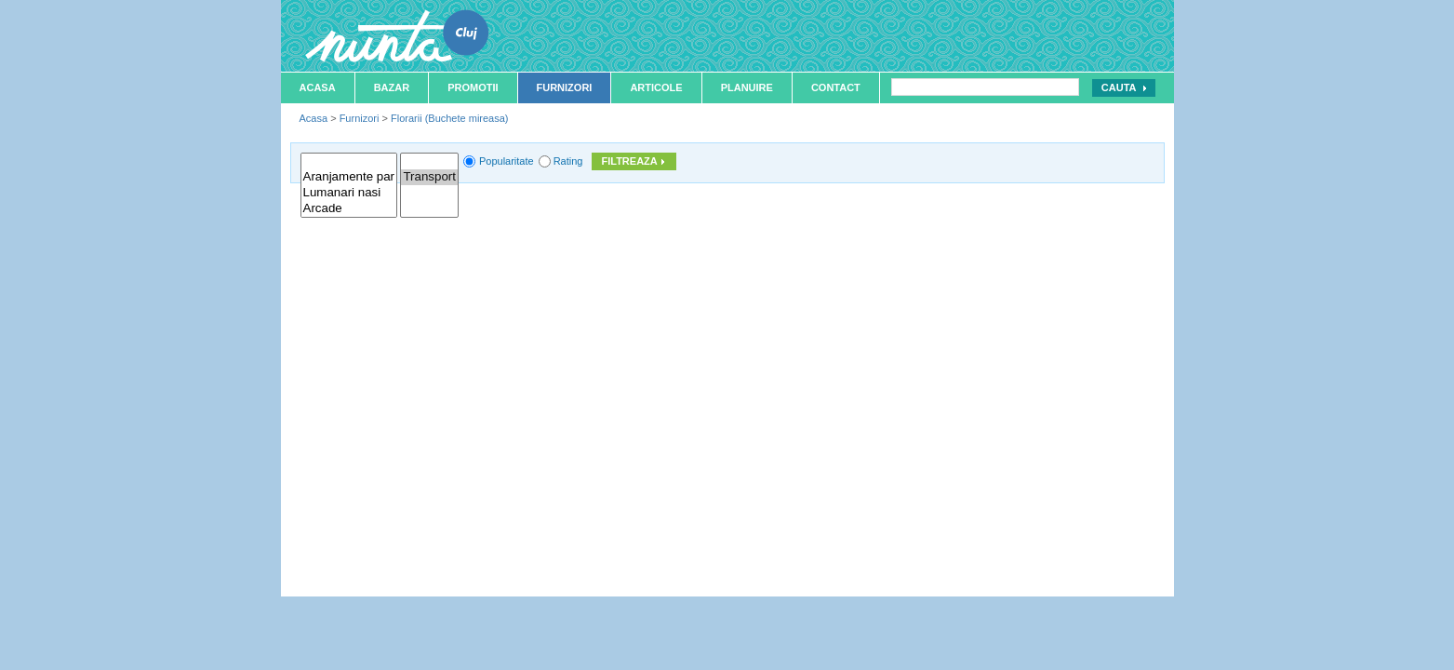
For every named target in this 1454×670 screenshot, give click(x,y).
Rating (568, 161)
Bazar (392, 87)
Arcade (349, 209)
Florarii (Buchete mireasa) (450, 118)
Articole (656, 87)
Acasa (318, 87)
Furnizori (565, 87)
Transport (429, 177)
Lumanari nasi (349, 193)
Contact (835, 87)
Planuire (747, 87)
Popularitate (506, 161)
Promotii (472, 87)
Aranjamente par (349, 177)
